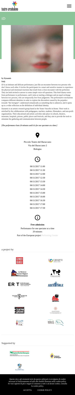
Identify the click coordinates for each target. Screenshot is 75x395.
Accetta (27, 390)
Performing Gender (50, 235)
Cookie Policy (44, 390)
